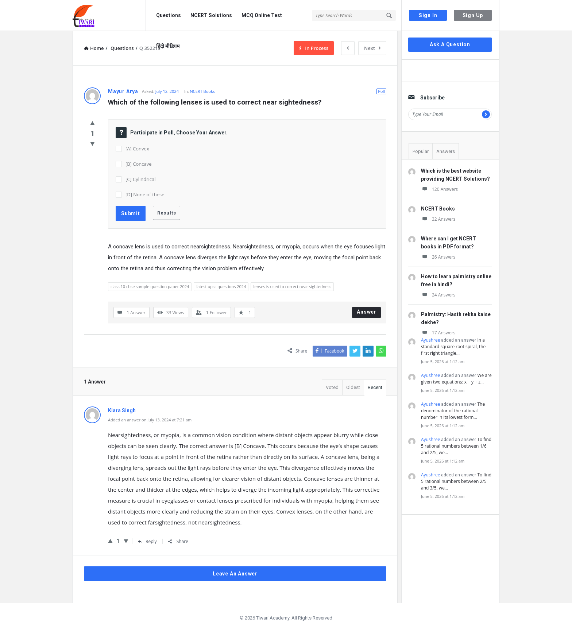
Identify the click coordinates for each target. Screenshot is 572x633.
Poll (381, 91)
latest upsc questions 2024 (221, 286)
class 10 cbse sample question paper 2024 (150, 286)
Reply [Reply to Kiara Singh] (147, 541)
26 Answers (438, 257)
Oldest (353, 387)
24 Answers (438, 295)
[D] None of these (145, 194)
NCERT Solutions (211, 15)
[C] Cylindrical (140, 179)
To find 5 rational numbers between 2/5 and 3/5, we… (456, 481)
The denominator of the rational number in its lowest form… (453, 410)
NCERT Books (202, 91)
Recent (375, 387)
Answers (445, 151)
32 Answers (438, 219)
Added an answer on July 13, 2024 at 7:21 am (150, 419)
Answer (366, 312)
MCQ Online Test (261, 15)
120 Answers (439, 189)
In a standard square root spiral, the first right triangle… (453, 346)
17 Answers (438, 333)
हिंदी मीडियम (167, 46)
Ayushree (430, 340)
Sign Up (473, 15)
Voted (332, 387)
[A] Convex (137, 148)
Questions (168, 15)
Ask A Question (450, 44)
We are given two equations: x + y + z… (456, 378)
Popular (421, 151)
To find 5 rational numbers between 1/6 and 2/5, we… (456, 446)
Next (372, 48)
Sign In (428, 15)
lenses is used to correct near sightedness (292, 286)
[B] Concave (138, 164)
